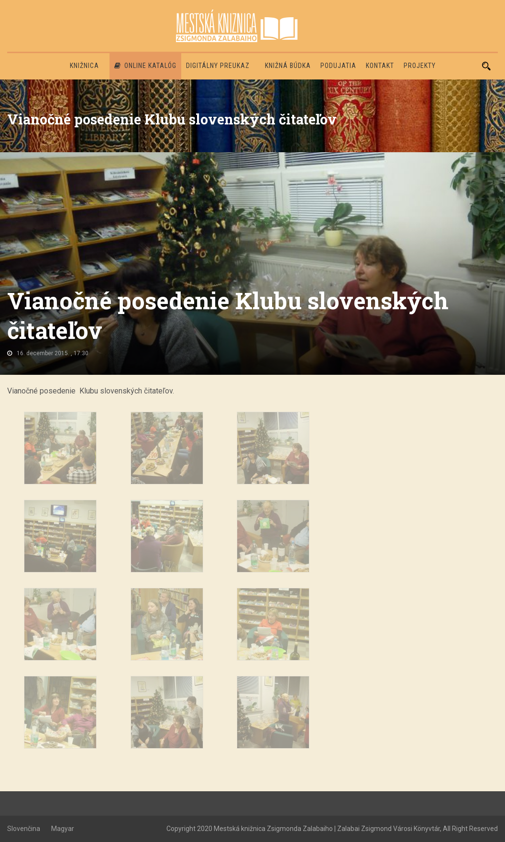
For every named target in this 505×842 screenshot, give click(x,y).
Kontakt (380, 65)
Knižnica (84, 65)
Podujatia (338, 65)
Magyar (62, 828)
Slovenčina (23, 828)
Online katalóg (145, 65)
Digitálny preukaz (218, 65)
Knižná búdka (288, 65)
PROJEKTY (420, 65)
